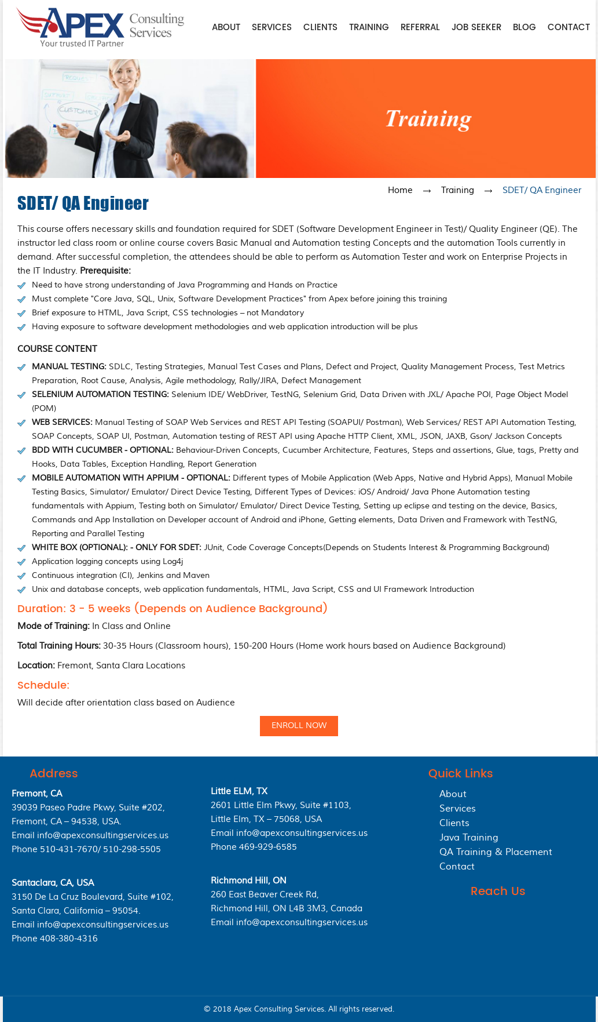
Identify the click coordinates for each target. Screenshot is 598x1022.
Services (272, 27)
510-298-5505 (132, 849)
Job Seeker (476, 27)
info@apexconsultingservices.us (102, 835)
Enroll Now (299, 726)
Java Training (468, 837)
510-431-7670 (69, 849)
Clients (320, 27)
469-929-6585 (268, 847)
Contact (569, 27)
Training (369, 27)
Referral (420, 27)
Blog (524, 27)
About (226, 27)
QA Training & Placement (495, 852)
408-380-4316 (69, 938)
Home (400, 190)
